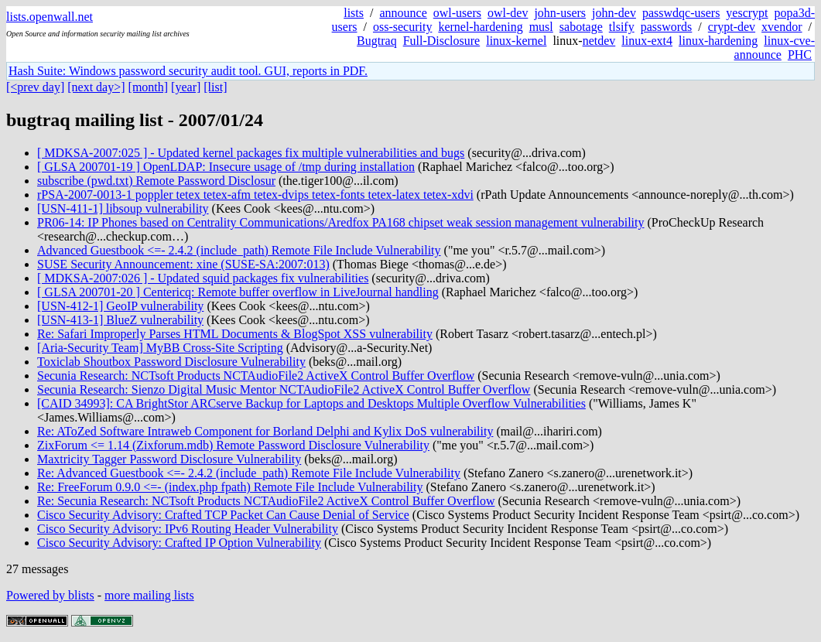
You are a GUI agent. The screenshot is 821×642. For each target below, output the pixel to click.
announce (402, 12)
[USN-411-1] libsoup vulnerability (123, 208)
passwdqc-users (681, 12)
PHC (800, 54)
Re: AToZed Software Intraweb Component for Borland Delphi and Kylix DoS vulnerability (265, 431)
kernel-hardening (480, 26)
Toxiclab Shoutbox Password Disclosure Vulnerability (171, 361)
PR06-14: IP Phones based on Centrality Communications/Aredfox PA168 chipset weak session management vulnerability (341, 222)
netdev (599, 40)
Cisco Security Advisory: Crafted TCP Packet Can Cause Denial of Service (223, 514)
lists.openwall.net (49, 16)
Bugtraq (377, 40)
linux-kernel (516, 40)
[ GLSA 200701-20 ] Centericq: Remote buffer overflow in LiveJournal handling (238, 292)
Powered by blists (50, 595)
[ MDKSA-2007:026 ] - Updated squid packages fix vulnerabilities (202, 278)
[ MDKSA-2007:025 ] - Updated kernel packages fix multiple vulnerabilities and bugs (250, 152)
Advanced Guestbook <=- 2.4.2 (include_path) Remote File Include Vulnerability (239, 250)
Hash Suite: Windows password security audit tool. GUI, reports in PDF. (188, 70)
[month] (148, 87)
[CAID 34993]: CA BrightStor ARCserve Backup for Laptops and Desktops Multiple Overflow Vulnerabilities (311, 403)
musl (541, 26)
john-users (560, 12)
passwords (667, 26)
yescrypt (747, 12)
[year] (185, 87)
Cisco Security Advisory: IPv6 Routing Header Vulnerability (187, 528)
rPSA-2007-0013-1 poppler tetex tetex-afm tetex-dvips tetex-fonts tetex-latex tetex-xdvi (255, 194)
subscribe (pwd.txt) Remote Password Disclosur (156, 180)
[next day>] (96, 87)
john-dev (614, 12)
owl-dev (507, 12)
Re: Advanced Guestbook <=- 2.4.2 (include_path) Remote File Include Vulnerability (248, 473)
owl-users (457, 12)
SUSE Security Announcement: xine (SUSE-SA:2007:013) (183, 264)
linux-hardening (718, 40)
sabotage (581, 26)
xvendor (781, 26)
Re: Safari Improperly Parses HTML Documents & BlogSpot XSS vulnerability (235, 333)
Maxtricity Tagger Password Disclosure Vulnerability (169, 459)
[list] (215, 87)
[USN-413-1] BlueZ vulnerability (120, 319)
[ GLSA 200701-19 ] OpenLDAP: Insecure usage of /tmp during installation (226, 166)
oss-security (402, 26)
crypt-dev (731, 26)
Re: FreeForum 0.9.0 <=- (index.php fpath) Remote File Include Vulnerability (229, 486)
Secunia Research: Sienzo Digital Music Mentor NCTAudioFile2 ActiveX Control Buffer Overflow (283, 389)
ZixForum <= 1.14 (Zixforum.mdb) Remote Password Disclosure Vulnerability (233, 445)
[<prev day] (35, 87)
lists (354, 12)
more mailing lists (149, 595)
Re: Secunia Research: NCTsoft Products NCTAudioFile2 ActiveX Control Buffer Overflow (265, 500)
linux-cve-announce (774, 47)
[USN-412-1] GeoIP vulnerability (120, 305)
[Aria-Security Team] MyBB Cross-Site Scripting (160, 347)
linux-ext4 (646, 40)
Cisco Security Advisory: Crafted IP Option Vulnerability (179, 542)
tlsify (622, 26)
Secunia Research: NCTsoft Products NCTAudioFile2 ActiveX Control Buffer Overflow (255, 375)
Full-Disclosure (442, 40)
